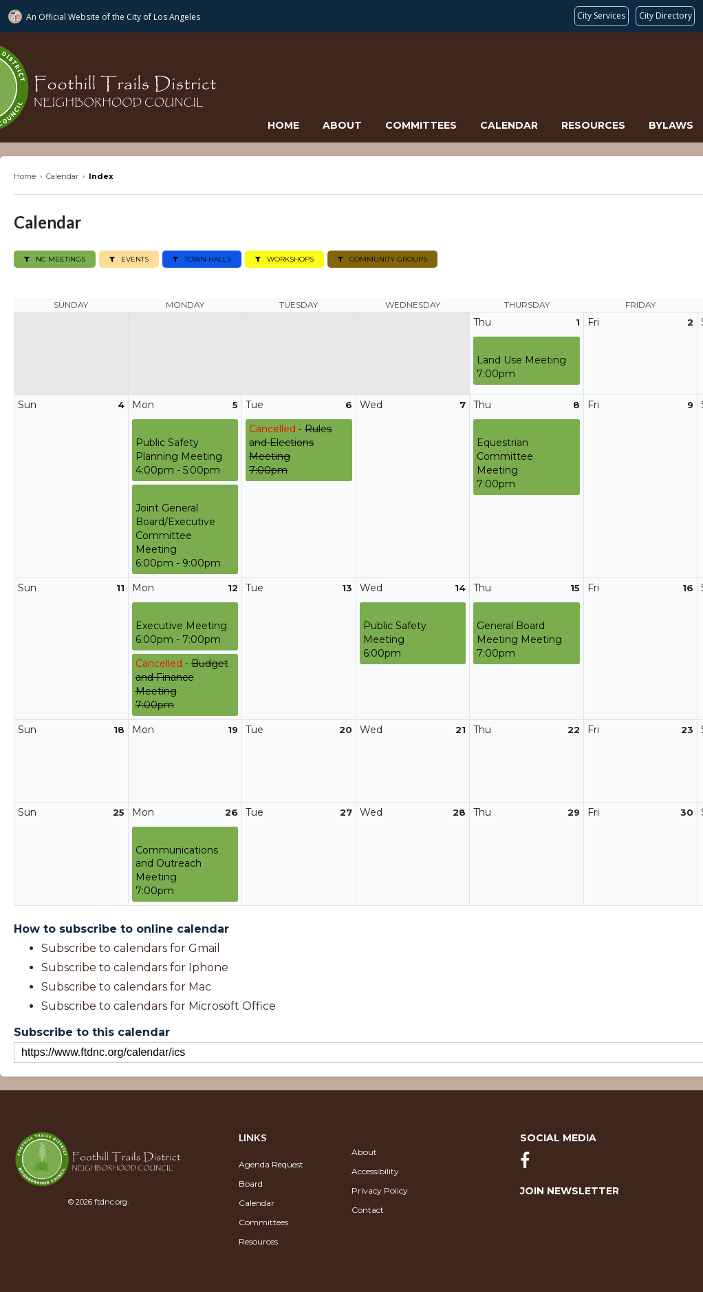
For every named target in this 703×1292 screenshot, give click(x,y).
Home (283, 125)
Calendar (509, 125)
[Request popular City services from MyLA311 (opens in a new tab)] (601, 16)
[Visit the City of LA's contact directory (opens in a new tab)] (665, 16)
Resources (593, 125)
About (342, 125)
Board (251, 1183)
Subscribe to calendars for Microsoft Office (158, 1006)
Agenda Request (271, 1164)
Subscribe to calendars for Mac (126, 986)
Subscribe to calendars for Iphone (134, 967)
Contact (368, 1210)
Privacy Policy (380, 1190)
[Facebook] (528, 1163)
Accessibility (375, 1171)
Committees (421, 125)
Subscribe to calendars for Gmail (130, 948)
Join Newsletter (569, 1191)
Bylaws (671, 125)
